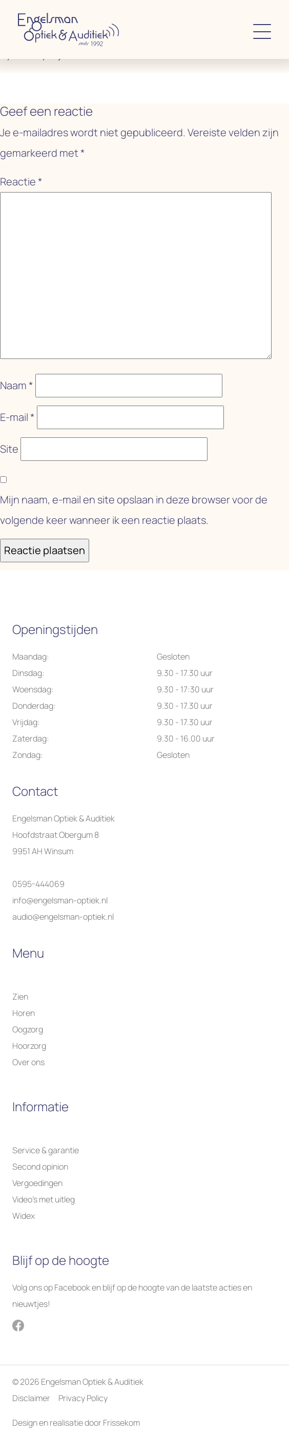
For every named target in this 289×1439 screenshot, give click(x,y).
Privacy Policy (83, 1398)
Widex (23, 1215)
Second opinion (40, 1166)
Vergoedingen (37, 1183)
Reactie (21, 181)
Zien (20, 996)
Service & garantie (45, 1150)
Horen (23, 1013)
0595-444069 (38, 884)
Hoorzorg (29, 1045)
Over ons (28, 1062)
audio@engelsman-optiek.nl (63, 916)
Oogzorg (27, 1029)
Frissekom (121, 1422)
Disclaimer (31, 1398)
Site (9, 449)
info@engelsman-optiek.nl (60, 900)
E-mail (17, 417)
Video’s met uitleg (43, 1199)
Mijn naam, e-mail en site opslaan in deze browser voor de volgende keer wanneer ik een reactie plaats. (133, 510)
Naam (16, 385)
